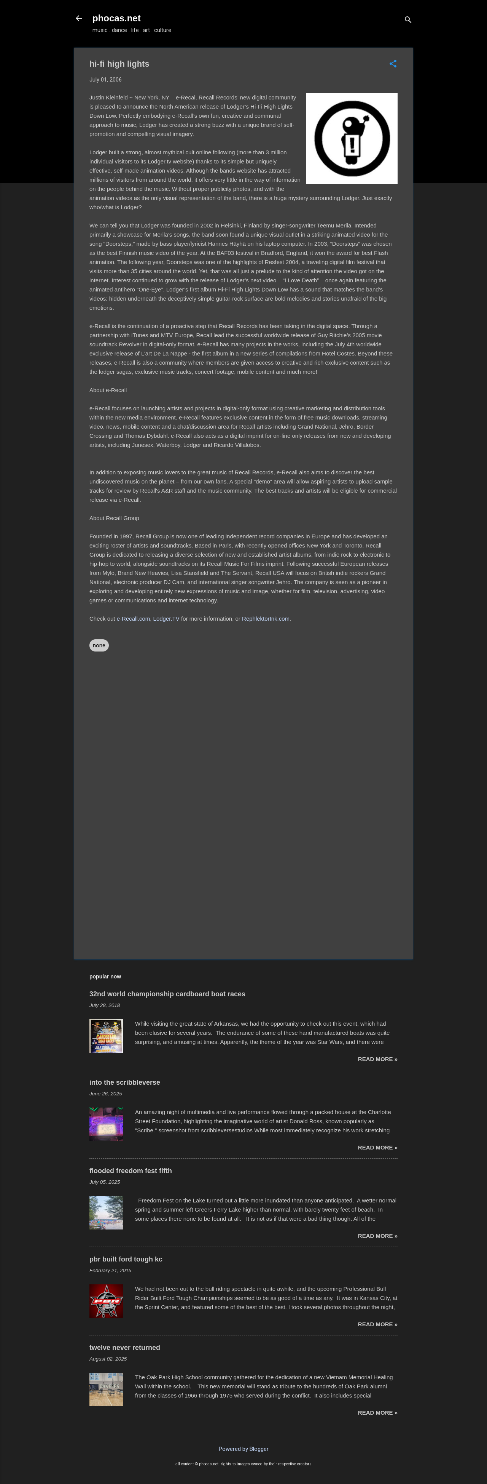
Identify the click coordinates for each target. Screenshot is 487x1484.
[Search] (408, 20)
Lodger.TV (166, 618)
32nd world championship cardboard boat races (167, 994)
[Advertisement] (243, 888)
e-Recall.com (133, 618)
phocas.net (116, 18)
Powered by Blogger (244, 1449)
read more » (378, 1059)
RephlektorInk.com (266, 618)
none (99, 645)
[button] (393, 64)
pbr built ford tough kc (125, 1259)
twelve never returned (124, 1347)
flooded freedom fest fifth (130, 1171)
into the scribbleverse (124, 1082)
